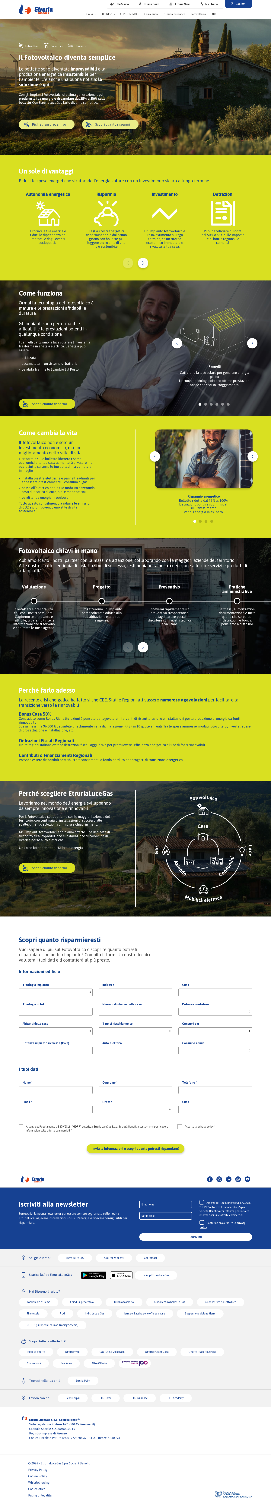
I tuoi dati (28, 1069)
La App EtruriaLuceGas (156, 1275)
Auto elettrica (112, 1043)
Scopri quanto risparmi (112, 125)
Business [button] (106, 14)
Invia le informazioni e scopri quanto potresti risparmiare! (135, 1149)
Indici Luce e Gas (94, 1313)
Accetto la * (200, 1126)
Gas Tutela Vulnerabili (112, 1351)
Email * (27, 1102)
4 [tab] (216, 404)
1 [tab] (200, 404)
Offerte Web (72, 1351)
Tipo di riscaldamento (117, 1023)
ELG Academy (176, 1398)
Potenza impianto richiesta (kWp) (46, 1043)
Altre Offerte (99, 1363)
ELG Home (106, 1398)
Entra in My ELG (75, 1257)
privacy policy (206, 1126)
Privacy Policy (37, 1469)
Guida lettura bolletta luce (220, 1302)
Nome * (27, 1082)
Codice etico (36, 1489)
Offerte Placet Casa (157, 1351)
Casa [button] (89, 14)
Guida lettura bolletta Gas (169, 1302)
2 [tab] (205, 404)
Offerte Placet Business (202, 1351)
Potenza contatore (195, 1004)
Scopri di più (73, 1398)
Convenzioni (151, 14)
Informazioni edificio (39, 971)
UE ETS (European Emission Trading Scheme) (52, 1325)
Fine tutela (33, 1313)
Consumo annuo (193, 1043)
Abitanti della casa (35, 1023)
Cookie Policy (37, 1476)
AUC (214, 14)
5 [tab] (222, 404)
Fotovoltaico (198, 14)
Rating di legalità (40, 1495)
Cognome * (109, 1082)
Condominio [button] (128, 14)
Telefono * (189, 1082)
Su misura (66, 1363)
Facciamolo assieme (38, 1302)
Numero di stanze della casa (122, 1004)
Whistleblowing (39, 1482)
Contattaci (150, 1257)
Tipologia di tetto (35, 1004)
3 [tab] (211, 404)
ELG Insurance (140, 1398)
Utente (107, 1102)
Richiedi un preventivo (49, 125)
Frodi (62, 1313)
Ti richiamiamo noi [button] (124, 1302)
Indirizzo (108, 984)
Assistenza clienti (114, 1257)
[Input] (165, 1204)
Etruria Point (83, 1380)
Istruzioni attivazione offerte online (144, 1313)
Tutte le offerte (36, 1351)
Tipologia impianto (36, 984)
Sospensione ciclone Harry (200, 1313)
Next (143, 263)
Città (185, 984)
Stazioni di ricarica (174, 14)
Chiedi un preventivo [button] (82, 1302)
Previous (128, 263)
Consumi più (190, 1023)
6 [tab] (228, 404)
